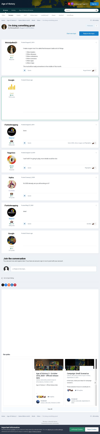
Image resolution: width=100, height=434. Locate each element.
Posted (27, 42)
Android (61, 15)
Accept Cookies (77, 429)
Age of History (8, 4)
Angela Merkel (87, 70)
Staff (25, 15)
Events (18, 15)
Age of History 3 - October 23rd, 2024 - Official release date (47, 375)
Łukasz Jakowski (41, 380)
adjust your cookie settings (55, 429)
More (32, 28)
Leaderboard (44, 15)
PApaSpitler (88, 143)
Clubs (3, 15)
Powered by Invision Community (50, 423)
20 (11, 57)
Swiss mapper (79, 143)
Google (11, 80)
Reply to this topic (89, 33)
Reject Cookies (91, 429)
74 (11, 248)
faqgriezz (11, 153)
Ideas (88, 375)
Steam (53, 15)
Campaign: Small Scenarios (78, 373)
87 (11, 195)
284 (11, 95)
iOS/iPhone (70, 15)
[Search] (74, 10)
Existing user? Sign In (81, 4)
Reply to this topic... (19, 269)
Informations (39, 382)
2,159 (11, 143)
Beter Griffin (71, 143)
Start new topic (71, 33)
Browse (5, 11)
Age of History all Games (26, 10)
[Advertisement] (46, 98)
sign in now (43, 261)
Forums (10, 15)
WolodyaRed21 (14, 28)
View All (50, 409)
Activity (13, 10)
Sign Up (94, 4)
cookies (13, 429)
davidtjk (89, 223)
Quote (29, 70)
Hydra (11, 177)
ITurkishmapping (11, 125)
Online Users (33, 15)
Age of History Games (35, 431)
